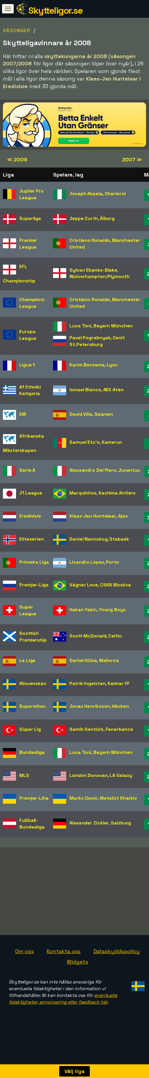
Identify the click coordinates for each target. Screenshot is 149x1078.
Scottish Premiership (33, 636)
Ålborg (107, 218)
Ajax (123, 516)
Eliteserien (31, 539)
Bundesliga (32, 752)
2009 (17, 159)
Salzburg (121, 823)
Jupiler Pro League (31, 194)
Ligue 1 (27, 365)
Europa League (27, 335)
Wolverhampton (87, 276)
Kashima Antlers (117, 493)
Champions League (32, 302)
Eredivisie (30, 516)
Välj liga (74, 1071)
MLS (24, 775)
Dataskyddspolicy (116, 964)
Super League (27, 610)
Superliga (30, 218)
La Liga (27, 660)
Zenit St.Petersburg (97, 341)
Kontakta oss (64, 964)
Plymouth (118, 276)
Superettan (32, 706)
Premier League (28, 243)
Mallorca (109, 660)
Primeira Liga (34, 562)
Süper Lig (30, 729)
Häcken (120, 706)
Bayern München (113, 326)
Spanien (103, 414)
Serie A (27, 470)
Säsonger (17, 30)
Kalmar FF (119, 683)
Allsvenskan (32, 683)
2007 (132, 159)
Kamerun (112, 442)
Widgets (77, 975)
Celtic (115, 636)
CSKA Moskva (115, 585)
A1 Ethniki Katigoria (30, 390)
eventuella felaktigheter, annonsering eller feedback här (63, 1012)
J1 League (30, 493)
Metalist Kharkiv (118, 798)
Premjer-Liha (34, 798)
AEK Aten (113, 390)
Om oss (24, 964)
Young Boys (112, 610)
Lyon (112, 365)
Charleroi (115, 194)
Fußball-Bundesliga (32, 823)
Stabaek (119, 539)
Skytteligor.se (55, 10)
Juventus (129, 470)
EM (22, 414)
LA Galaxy (121, 775)
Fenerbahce (119, 729)
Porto (112, 562)
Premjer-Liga (34, 585)
